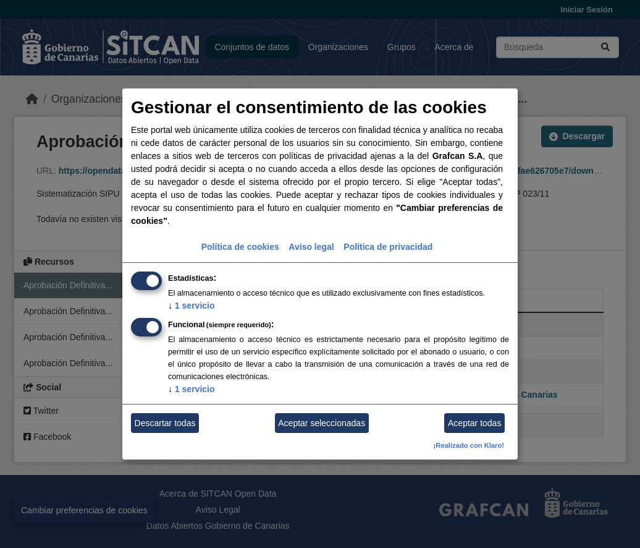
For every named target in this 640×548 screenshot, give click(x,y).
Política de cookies (240, 247)
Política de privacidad (387, 247)
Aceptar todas (474, 423)
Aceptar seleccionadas (321, 423)
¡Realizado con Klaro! (469, 445)
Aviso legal (311, 247)
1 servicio (191, 305)
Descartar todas (165, 423)
